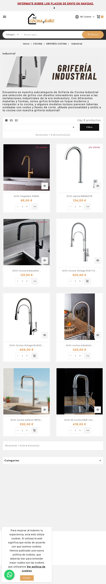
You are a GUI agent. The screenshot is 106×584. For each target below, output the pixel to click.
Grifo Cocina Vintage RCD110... (79, 270)
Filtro (89, 127)
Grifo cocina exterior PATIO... (27, 420)
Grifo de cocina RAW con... (79, 420)
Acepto (27, 578)
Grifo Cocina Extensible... (26, 270)
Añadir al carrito (87, 281)
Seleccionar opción (34, 206)
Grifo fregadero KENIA (26, 196)
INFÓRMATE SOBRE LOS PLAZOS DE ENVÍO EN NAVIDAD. (55, 3)
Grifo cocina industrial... (79, 345)
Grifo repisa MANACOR (79, 196)
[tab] (6, 120)
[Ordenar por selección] (40, 127)
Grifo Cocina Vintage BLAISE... (27, 345)
